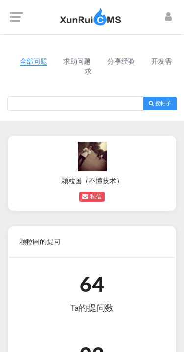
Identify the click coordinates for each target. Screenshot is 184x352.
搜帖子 (160, 103)
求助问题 (77, 61)
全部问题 (33, 61)
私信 (92, 196)
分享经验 (121, 61)
